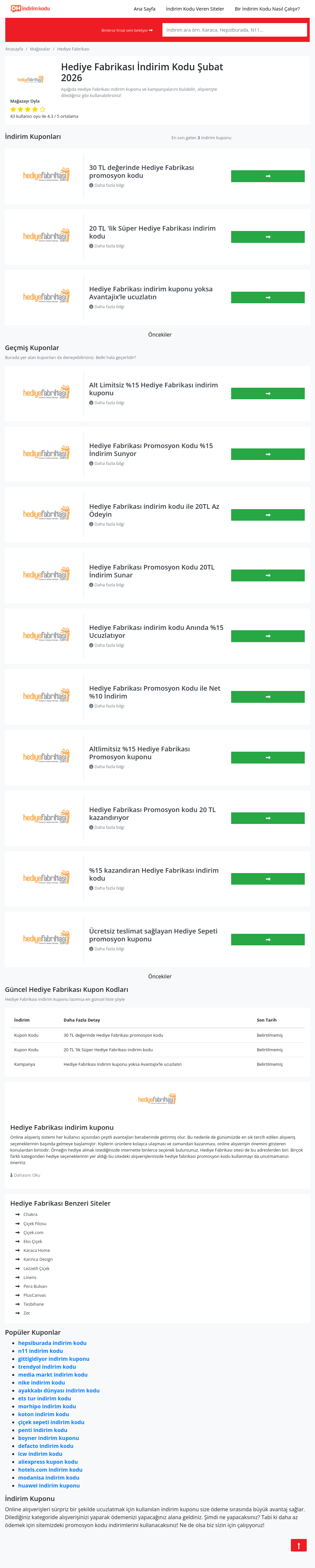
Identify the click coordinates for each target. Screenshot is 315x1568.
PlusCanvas (31, 1295)
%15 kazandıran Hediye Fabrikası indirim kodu (154, 874)
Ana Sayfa (145, 9)
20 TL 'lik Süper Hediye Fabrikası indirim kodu (152, 232)
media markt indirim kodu (53, 1374)
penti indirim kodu (42, 1430)
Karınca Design (34, 1259)
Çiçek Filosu (31, 1223)
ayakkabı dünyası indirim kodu (59, 1390)
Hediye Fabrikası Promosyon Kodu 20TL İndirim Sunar (152, 571)
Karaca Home (33, 1250)
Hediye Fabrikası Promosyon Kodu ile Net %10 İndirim (155, 692)
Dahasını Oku (25, 1175)
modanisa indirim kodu (48, 1477)
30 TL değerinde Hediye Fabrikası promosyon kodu (141, 171)
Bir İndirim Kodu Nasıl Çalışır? (267, 9)
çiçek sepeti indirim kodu (51, 1422)
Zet (23, 1313)
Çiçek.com (30, 1232)
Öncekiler (160, 334)
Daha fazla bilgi (106, 185)
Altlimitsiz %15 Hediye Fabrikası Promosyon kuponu (139, 752)
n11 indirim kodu (40, 1351)
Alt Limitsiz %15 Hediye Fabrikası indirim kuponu (153, 388)
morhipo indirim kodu (47, 1406)
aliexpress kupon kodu (48, 1461)
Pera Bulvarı (31, 1286)
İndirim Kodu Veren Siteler (195, 9)
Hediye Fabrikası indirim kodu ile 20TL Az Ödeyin (154, 510)
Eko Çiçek (29, 1241)
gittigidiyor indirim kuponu (53, 1358)
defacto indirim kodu (46, 1446)
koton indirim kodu (43, 1414)
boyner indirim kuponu (48, 1438)
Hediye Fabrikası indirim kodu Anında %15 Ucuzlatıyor (156, 631)
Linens (26, 1277)
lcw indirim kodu (40, 1453)
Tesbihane (30, 1304)
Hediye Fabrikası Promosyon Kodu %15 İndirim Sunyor (151, 449)
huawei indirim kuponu (49, 1485)
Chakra (26, 1214)
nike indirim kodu (41, 1382)
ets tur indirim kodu (44, 1398)
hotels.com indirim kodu (50, 1469)
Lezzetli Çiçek (33, 1268)
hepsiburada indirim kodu (52, 1343)
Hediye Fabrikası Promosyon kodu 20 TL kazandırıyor (152, 813)
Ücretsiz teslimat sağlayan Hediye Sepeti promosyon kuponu (153, 935)
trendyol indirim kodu (47, 1366)
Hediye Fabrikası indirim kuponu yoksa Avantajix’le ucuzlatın (151, 292)
